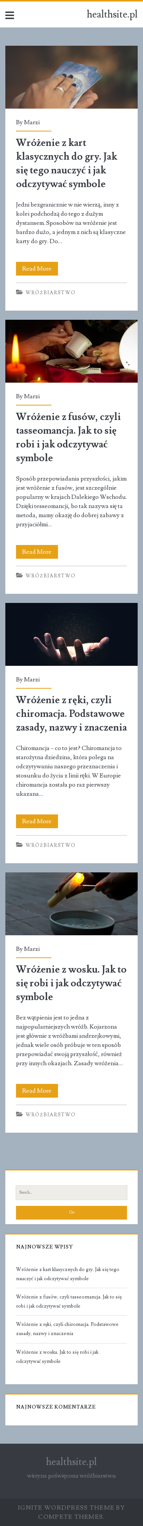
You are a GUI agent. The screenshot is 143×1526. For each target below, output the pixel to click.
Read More (40, 269)
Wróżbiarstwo (51, 293)
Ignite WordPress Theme (66, 1508)
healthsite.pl (112, 14)
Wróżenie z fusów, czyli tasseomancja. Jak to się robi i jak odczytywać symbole (71, 351)
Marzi (32, 122)
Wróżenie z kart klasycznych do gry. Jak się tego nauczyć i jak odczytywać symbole (71, 77)
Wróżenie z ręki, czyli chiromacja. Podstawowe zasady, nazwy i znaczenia (71, 634)
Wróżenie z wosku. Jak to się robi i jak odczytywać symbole (71, 903)
